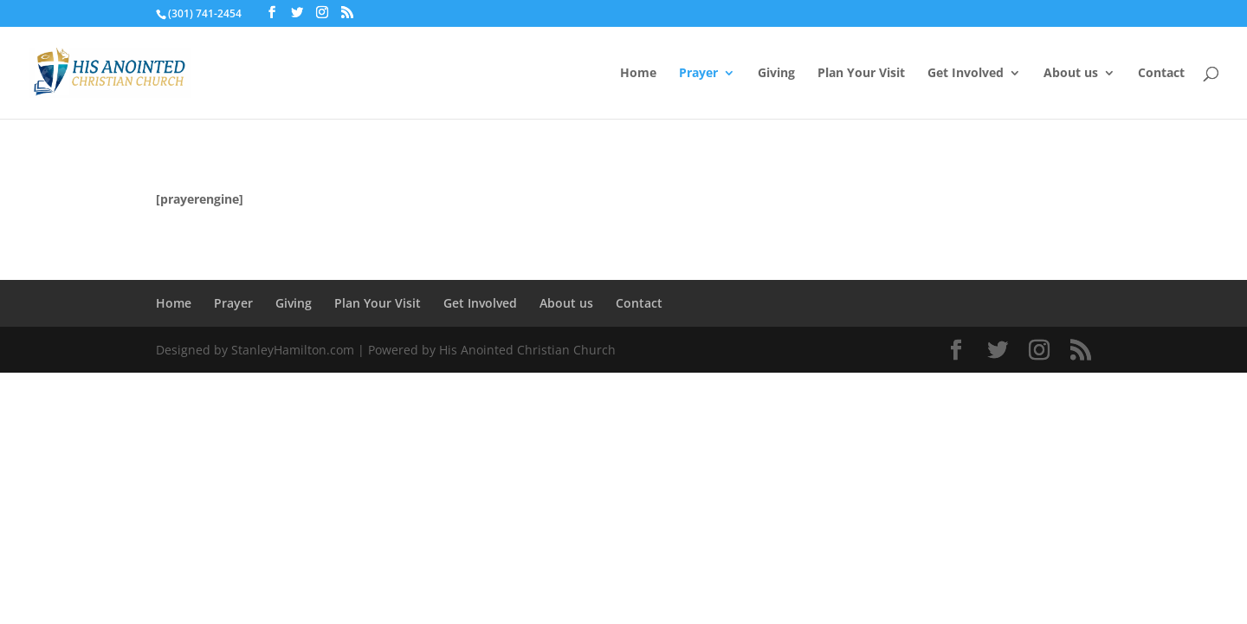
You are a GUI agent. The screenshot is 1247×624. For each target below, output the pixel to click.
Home (638, 74)
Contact (1161, 74)
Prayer (698, 74)
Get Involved (965, 74)
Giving (776, 74)
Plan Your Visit (861, 74)
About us (1070, 74)
